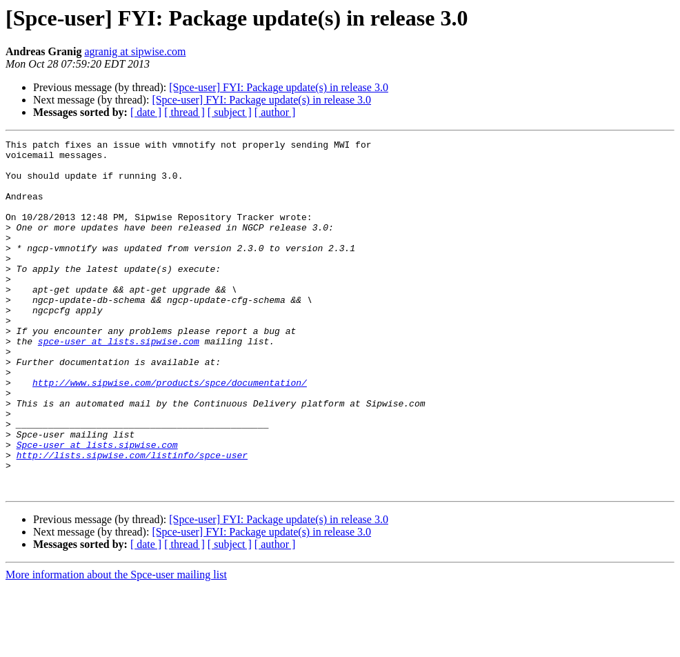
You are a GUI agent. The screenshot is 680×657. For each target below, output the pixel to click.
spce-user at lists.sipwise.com (118, 382)
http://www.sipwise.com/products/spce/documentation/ (169, 432)
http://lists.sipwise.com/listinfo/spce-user (132, 519)
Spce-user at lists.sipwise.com (97, 506)
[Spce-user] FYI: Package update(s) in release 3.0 (278, 87)
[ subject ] (230, 112)
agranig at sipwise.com (135, 51)
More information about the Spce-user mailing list (116, 645)
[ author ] (275, 112)
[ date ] (145, 112)
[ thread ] (184, 112)
